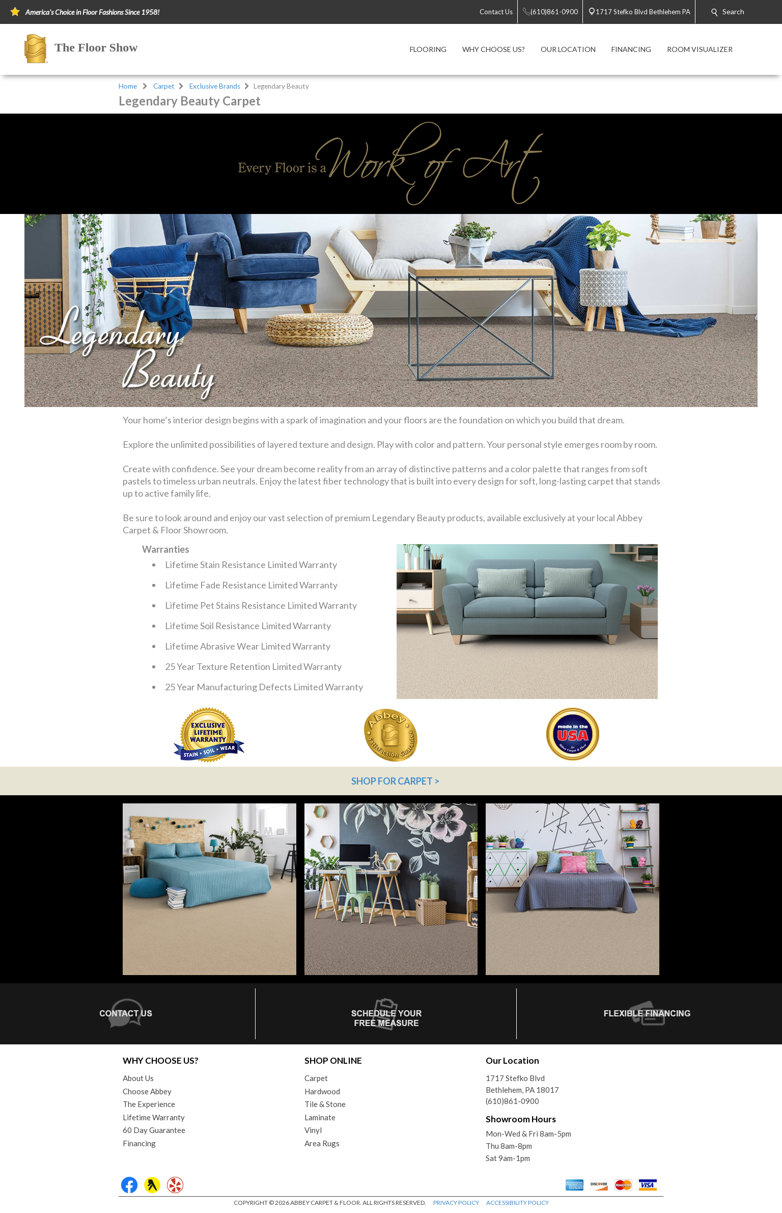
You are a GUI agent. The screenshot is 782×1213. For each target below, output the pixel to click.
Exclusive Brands (214, 86)
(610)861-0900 (512, 1101)
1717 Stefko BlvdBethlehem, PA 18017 (522, 1083)
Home (128, 86)
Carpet (164, 86)
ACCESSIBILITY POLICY (517, 1202)
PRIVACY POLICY (456, 1202)
